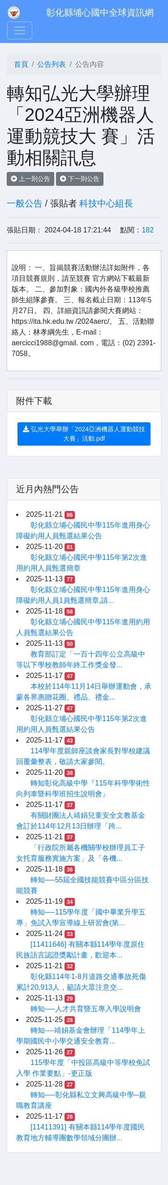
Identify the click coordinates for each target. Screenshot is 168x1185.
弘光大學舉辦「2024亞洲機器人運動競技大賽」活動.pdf (84, 433)
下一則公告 (79, 178)
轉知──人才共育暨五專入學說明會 (85, 1009)
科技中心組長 (106, 203)
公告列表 (51, 64)
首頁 (21, 64)
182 (148, 230)
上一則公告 (30, 178)
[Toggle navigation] (19, 30)
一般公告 (25, 203)
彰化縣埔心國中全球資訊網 (100, 12)
